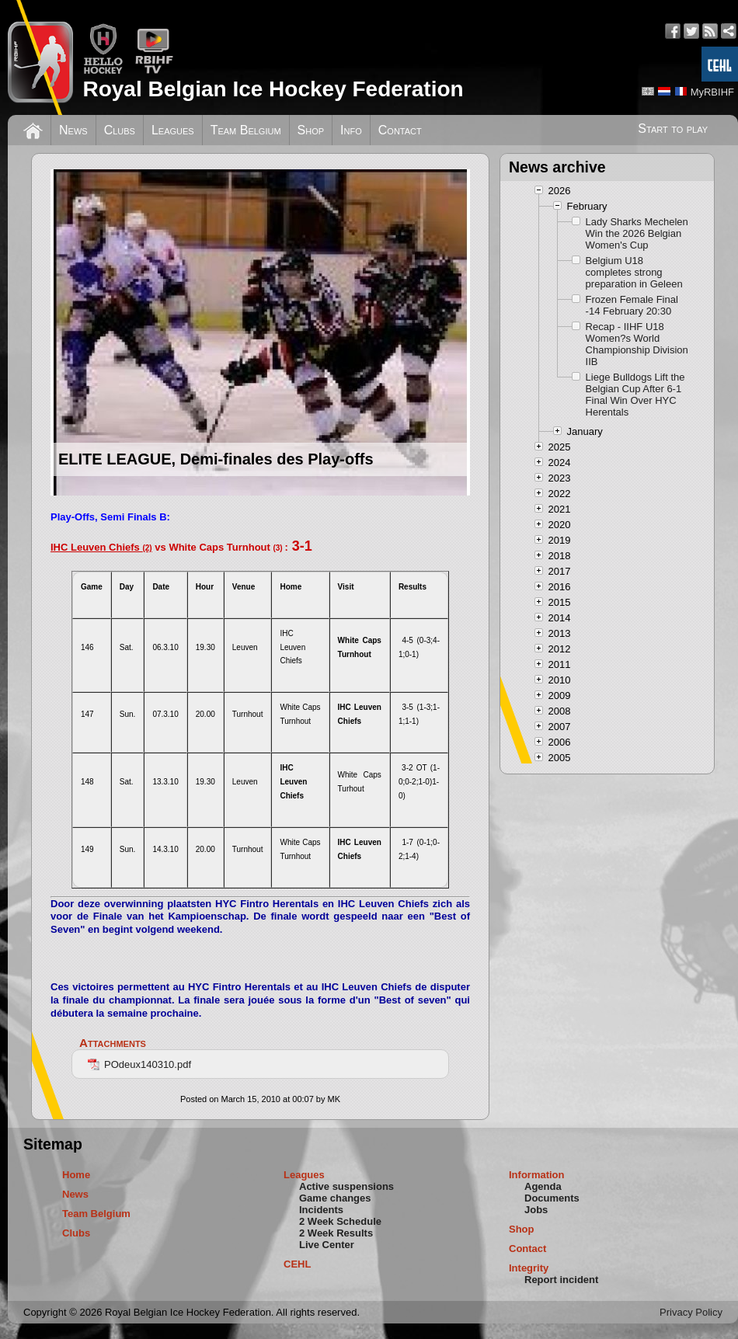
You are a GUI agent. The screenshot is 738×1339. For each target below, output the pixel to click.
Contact (400, 130)
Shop (311, 130)
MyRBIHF (712, 92)
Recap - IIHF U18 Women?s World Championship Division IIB (637, 344)
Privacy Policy (691, 1312)
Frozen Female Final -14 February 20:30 (632, 305)
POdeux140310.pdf (139, 1064)
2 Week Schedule (340, 1221)
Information (537, 1175)
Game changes (335, 1198)
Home (76, 1175)
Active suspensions (346, 1186)
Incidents (321, 1210)
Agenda (543, 1186)
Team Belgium (246, 130)
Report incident (561, 1279)
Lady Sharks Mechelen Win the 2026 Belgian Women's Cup (637, 233)
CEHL (297, 1264)
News (73, 130)
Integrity (528, 1268)
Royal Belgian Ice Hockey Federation (272, 89)
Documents (552, 1198)
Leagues (172, 130)
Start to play (673, 128)
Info (351, 130)
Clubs (119, 130)
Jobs (536, 1210)
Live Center (326, 1244)
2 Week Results (336, 1233)
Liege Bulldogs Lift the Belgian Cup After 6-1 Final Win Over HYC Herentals (635, 394)
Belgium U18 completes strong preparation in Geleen (634, 272)
